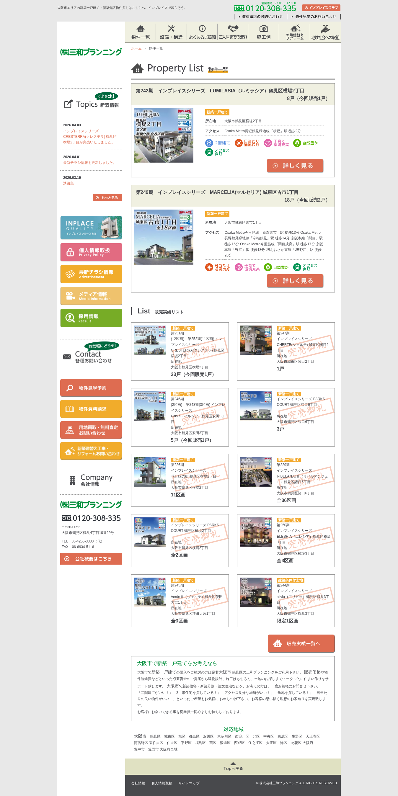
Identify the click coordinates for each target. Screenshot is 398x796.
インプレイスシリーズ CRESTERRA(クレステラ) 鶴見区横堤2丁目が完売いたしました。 (90, 136)
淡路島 (68, 183)
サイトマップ (189, 783)
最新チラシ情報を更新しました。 (89, 163)
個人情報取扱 (161, 783)
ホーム (136, 48)
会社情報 (138, 783)
